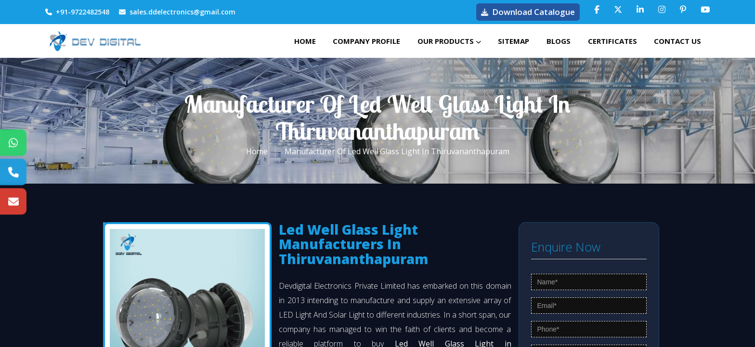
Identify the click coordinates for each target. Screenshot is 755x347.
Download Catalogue (528, 11)
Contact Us (676, 41)
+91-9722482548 (77, 11)
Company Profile (355, 41)
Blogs (553, 41)
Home (291, 41)
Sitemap (506, 41)
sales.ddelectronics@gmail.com (177, 11)
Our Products (439, 41)
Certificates (609, 41)
